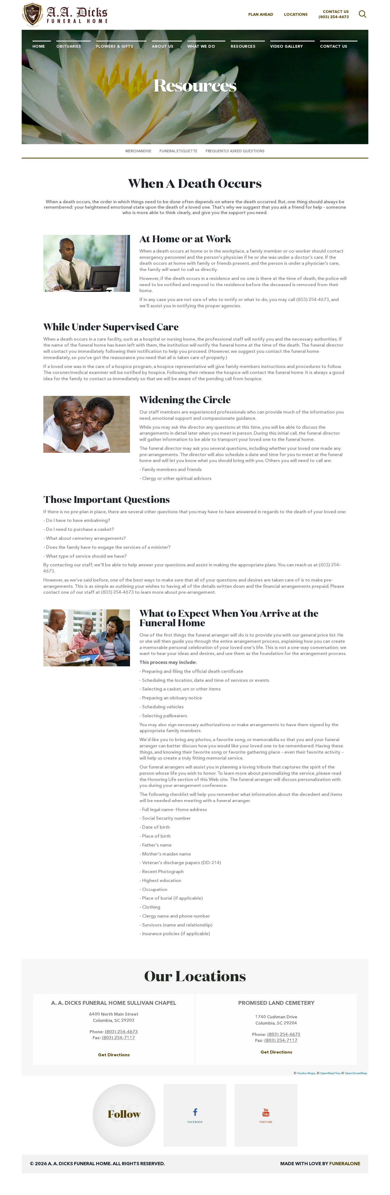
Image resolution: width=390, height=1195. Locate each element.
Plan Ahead (260, 15)
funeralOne (344, 1164)
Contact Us (336, 12)
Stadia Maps (306, 1073)
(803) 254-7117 (118, 1038)
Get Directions (114, 1055)
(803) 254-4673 (333, 17)
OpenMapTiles (330, 1073)
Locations (296, 15)
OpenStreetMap (356, 1073)
